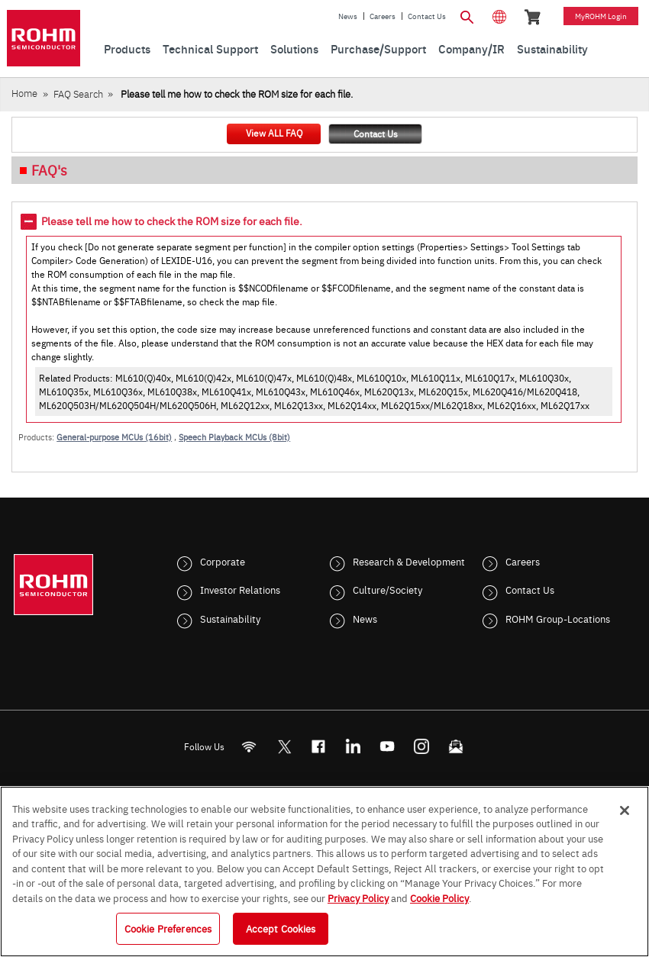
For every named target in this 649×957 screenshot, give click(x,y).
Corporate (222, 561)
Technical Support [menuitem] (210, 48)
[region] (324, 871)
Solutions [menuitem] (294, 48)
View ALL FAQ (274, 133)
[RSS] (249, 746)
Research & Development (409, 561)
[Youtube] (387, 746)
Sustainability (230, 618)
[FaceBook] (318, 746)
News (347, 16)
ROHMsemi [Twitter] (284, 746)
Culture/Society (387, 589)
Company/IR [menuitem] (471, 48)
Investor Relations (240, 589)
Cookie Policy (439, 897)
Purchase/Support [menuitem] (378, 48)
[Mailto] (456, 746)
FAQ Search (78, 93)
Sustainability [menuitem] (552, 48)
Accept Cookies (281, 928)
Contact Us (427, 16)
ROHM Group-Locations (557, 618)
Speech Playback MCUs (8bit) (234, 437)
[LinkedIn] (353, 746)
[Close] (624, 810)
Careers (383, 16)
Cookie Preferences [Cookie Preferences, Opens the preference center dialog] (167, 928)
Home (24, 92)
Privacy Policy (358, 897)
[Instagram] (421, 746)
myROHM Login (601, 16)
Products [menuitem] (127, 48)
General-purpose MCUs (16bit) (114, 437)
